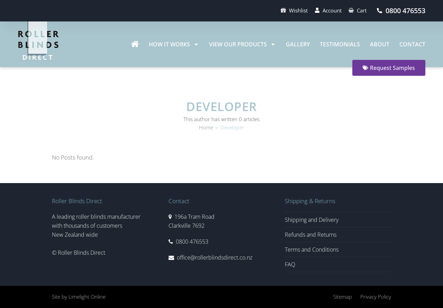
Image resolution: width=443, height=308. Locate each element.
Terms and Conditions (311, 249)
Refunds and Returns (310, 234)
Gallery (298, 44)
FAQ (290, 264)
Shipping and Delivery (311, 220)
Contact (412, 44)
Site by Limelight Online (79, 296)
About (379, 44)
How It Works (174, 44)
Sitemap (342, 296)
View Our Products (242, 44)
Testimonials (340, 44)
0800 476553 (192, 241)
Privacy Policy (375, 296)
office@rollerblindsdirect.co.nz (214, 257)
